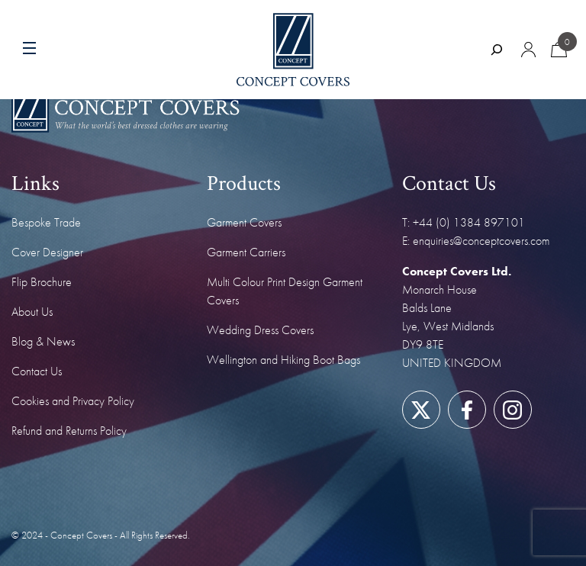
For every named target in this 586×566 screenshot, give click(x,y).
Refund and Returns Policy (69, 431)
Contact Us (36, 371)
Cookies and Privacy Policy (72, 401)
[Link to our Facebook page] (466, 410)
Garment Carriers (246, 252)
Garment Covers (244, 222)
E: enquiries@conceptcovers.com (475, 241)
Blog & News (43, 341)
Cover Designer (47, 252)
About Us (32, 312)
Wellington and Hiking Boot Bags (283, 360)
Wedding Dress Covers (260, 330)
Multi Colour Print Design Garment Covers (284, 291)
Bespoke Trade (46, 222)
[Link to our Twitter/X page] (420, 410)
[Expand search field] (497, 49)
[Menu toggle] (58, 50)
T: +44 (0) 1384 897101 (463, 222)
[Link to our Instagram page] (512, 410)
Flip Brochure (41, 282)
